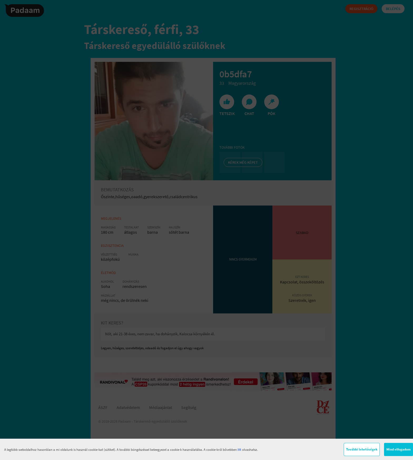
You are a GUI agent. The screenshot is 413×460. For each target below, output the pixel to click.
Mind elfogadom (398, 449)
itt (239, 449)
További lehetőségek (361, 449)
